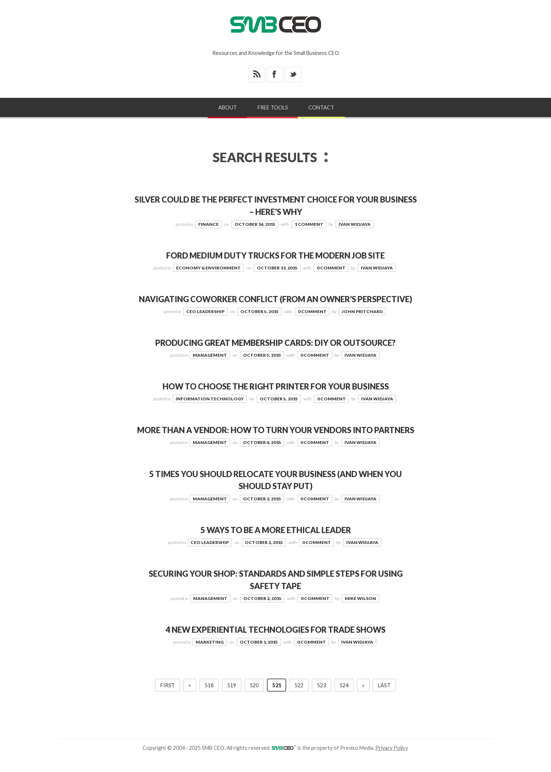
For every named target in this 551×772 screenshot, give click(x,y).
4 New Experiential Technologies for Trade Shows (275, 641)
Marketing (210, 653)
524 (344, 696)
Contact (321, 107)
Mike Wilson (360, 609)
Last (384, 696)
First (167, 696)
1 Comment (309, 224)
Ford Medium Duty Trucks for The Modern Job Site (275, 255)
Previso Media (356, 759)
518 (209, 696)
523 (321, 696)
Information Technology (210, 398)
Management (210, 354)
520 (254, 696)
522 (299, 696)
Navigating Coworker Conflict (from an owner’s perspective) (275, 299)
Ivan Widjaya (355, 224)
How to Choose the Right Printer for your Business (275, 386)
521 (276, 696)
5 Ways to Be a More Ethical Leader (275, 541)
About (227, 107)
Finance (208, 224)
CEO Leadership (205, 311)
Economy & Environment (208, 267)
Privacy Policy (391, 759)
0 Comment (331, 267)
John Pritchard (362, 311)
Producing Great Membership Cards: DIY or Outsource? (275, 342)
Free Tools (272, 107)
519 (231, 696)
